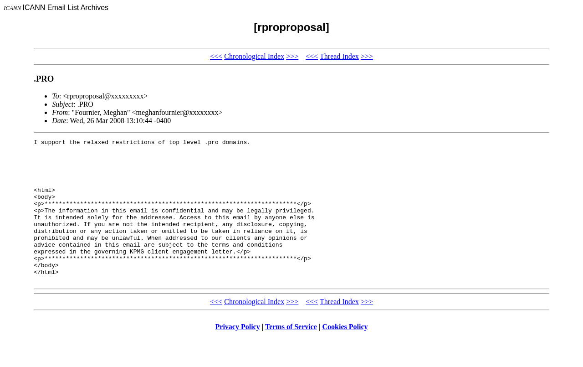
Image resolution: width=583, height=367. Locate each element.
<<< (216, 56)
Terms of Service (291, 355)
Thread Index (339, 56)
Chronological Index (254, 56)
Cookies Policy (345, 355)
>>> (292, 56)
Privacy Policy (237, 355)
